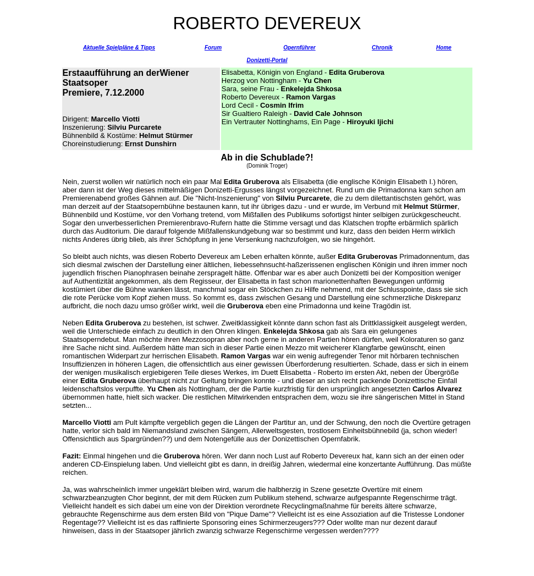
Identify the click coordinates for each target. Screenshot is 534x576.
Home (444, 48)
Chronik (382, 48)
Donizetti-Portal (267, 60)
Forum (213, 48)
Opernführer (299, 48)
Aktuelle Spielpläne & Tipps (119, 48)
